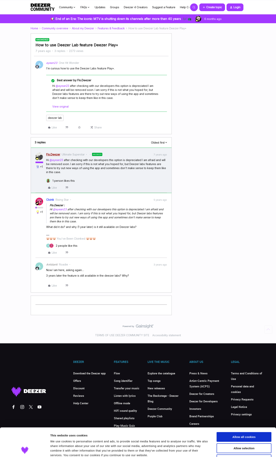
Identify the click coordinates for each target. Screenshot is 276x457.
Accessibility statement (166, 335)
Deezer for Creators (201, 394)
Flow (117, 373)
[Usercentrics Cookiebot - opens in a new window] (25, 449)
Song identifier (123, 381)
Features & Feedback (111, 28)
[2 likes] (61, 246)
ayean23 (51, 62)
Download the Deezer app (89, 373)
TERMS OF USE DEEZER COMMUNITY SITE (122, 335)
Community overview (55, 28)
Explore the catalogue (161, 373)
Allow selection (243, 421)
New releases (156, 388)
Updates (100, 7)
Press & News (198, 373)
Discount (79, 388)
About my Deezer (83, 28)
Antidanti (52, 264)
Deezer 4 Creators (136, 7)
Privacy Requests (242, 399)
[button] (212, 7)
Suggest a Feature (163, 7)
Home (34, 28)
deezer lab (55, 117)
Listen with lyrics (125, 396)
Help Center (187, 7)
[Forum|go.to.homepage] (42, 7)
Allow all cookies (244, 410)
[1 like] (60, 181)
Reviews (78, 396)
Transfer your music (126, 388)
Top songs (154, 381)
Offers (77, 381)
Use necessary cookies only (244, 432)
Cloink (50, 199)
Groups (114, 7)
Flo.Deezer (53, 154)
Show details (201, 449)
